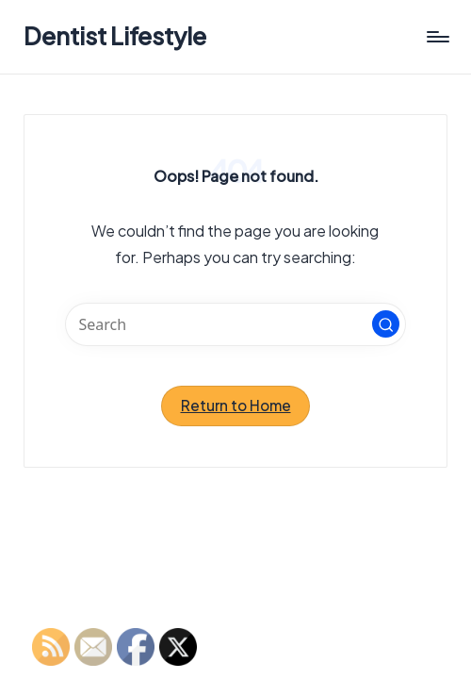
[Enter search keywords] (235, 324)
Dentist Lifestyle (115, 37)
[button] (386, 324)
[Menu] (437, 36)
